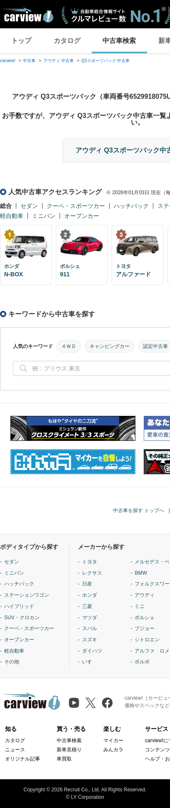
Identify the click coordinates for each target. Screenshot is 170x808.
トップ (21, 40)
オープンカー (81, 216)
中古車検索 (119, 40)
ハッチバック (131, 206)
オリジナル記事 (22, 759)
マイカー (113, 740)
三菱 (87, 606)
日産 (87, 584)
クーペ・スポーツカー (76, 206)
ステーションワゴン (26, 595)
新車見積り (69, 750)
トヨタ (89, 562)
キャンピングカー (110, 346)
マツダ (89, 617)
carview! (7, 60)
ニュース (15, 750)
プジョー (145, 628)
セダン (29, 206)
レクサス (92, 573)
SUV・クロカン (22, 617)
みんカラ (113, 750)
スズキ (89, 640)
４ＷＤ (68, 346)
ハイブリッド (19, 606)
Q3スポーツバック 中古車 (105, 60)
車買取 (64, 759)
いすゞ (89, 662)
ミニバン (43, 216)
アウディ (145, 595)
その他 (11, 662)
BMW (141, 573)
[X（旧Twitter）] (91, 703)
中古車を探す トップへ (138, 510)
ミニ (140, 606)
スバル (89, 628)
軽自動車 (11, 216)
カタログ (67, 40)
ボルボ (142, 662)
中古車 (29, 60)
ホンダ (89, 595)
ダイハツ (92, 651)
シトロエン (147, 640)
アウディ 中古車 (58, 60)
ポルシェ (145, 617)
